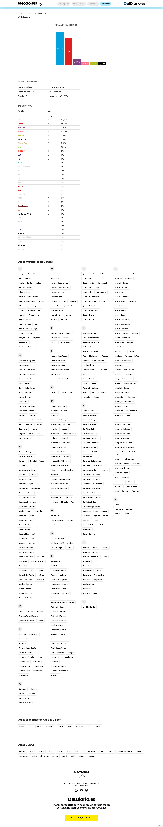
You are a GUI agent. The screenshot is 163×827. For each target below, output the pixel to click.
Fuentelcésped (24, 666)
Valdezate (118, 278)
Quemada (86, 274)
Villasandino (129, 459)
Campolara (23, 465)
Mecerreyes (55, 434)
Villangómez (119, 420)
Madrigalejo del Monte (59, 411)
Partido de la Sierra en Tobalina (62, 602)
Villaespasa (119, 365)
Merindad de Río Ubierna (60, 452)
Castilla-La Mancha (88, 751)
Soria (70, 726)
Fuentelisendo (38, 666)
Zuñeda (126, 514)
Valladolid (79, 726)
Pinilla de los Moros (58, 648)
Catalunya (101, 751)
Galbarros (22, 689)
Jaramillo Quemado (58, 361)
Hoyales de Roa (68, 306)
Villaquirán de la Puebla (123, 443)
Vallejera (135, 333)
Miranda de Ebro (67, 470)
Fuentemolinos (24, 671)
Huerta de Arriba (57, 310)
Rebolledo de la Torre (91, 342)
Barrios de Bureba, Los (27, 388)
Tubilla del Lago (88, 589)
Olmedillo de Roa (57, 538)
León (30, 726)
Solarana (86, 520)
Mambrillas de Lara (58, 424)
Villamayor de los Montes (124, 402)
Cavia (33, 538)
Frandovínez (33, 634)
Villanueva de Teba (122, 438)
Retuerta (86, 361)
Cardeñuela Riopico (26, 493)
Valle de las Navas (121, 288)
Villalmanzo (131, 397)
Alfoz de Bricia (24, 292)
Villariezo (118, 459)
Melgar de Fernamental (59, 438)
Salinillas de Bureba (90, 424)
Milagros (54, 470)
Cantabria (60, 751)
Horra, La (73, 301)
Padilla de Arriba (57, 566)
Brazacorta (23, 429)
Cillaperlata (23, 561)
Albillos (38, 283)
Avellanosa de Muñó (26, 347)
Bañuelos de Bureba (26, 411)
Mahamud (54, 415)
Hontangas (55, 278)
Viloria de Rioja (131, 486)
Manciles (54, 429)
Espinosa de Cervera (35, 611)
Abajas (21, 274)
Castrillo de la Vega (26, 520)
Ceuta (111, 751)
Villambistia (119, 411)
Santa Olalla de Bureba (91, 493)
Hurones (54, 319)
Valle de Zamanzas (122, 333)
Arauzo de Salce (25, 319)
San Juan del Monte (90, 434)
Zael (117, 505)
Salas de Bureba (89, 411)
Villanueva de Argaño (122, 424)
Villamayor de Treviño (123, 406)
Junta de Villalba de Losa (60, 370)
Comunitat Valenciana (125, 751)
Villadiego (118, 356)
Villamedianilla (131, 411)
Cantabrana (23, 475)
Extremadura (23, 756)
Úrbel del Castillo (89, 607)
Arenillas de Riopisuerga (28, 329)
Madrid (64, 756)
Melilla (73, 756)
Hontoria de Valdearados (60, 288)
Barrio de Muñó (25, 383)
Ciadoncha (40, 557)
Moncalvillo (55, 493)
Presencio (54, 662)
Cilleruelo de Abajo (37, 561)
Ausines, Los (23, 342)
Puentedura (55, 675)
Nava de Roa (56, 516)
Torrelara (99, 570)
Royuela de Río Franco (91, 388)
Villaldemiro (119, 397)
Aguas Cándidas (25, 278)
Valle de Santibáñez (122, 306)
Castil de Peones (25, 511)
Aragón (32, 751)
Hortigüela (55, 306)
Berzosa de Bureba (26, 424)
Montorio (54, 502)
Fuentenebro (38, 671)
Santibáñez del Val (89, 502)
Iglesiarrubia (55, 338)
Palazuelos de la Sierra (59, 584)
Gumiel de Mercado (26, 703)
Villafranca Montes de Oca (124, 370)
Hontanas (72, 274)
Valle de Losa (119, 292)
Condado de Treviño (26, 575)
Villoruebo (118, 486)
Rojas (94, 383)
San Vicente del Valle (90, 452)
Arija (22, 333)
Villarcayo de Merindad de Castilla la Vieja (127, 453)
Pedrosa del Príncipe (58, 616)
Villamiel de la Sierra (122, 415)
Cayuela (22, 543)
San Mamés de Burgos (91, 438)
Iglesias (66, 338)
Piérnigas (70, 653)
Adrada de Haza (34, 274)
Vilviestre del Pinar (121, 491)
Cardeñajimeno (36, 488)
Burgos (39, 434)
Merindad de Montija (58, 447)
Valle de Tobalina (121, 315)
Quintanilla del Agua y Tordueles (94, 301)
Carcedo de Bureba (26, 479)
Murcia (81, 756)
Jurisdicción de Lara (58, 374)
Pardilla (53, 598)
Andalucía (22, 751)
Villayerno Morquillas (122, 477)
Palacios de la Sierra (58, 575)
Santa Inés (104, 470)
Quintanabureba (88, 278)
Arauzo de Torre (25, 324)
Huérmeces (65, 319)
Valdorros (128, 278)
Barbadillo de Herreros (27, 370)
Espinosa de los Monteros (28, 616)
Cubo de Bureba (25, 589)
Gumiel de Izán (24, 698)
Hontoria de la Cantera (59, 283)
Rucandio (86, 397)
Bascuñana (23, 402)
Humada (68, 315)
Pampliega (55, 593)
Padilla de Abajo (57, 561)
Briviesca (34, 429)
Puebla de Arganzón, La (59, 671)
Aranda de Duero (34, 310)
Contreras (41, 575)
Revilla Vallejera (88, 365)
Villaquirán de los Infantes (124, 447)
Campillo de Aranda (37, 461)
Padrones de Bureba (58, 570)
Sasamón (86, 516)
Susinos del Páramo (90, 534)
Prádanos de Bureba (58, 666)
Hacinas (54, 274)
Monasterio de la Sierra (59, 484)
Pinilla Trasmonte (57, 653)
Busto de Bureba (25, 438)
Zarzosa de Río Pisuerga (124, 509)
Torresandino (99, 575)
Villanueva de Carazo (122, 429)
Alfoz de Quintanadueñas (28, 297)
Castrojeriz (23, 538)
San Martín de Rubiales (91, 443)
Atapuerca (36, 338)
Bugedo (22, 434)
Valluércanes (119, 342)
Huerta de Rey (56, 315)
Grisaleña (31, 694)
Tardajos (96, 548)
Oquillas (70, 543)
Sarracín (104, 511)
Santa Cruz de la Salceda (92, 461)
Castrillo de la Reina (26, 516)
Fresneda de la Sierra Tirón (29, 639)
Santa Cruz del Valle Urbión (92, 465)
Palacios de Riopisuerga (60, 580)
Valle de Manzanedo (122, 297)
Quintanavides (88, 292)
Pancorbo (65, 593)
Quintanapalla (103, 283)
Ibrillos (68, 333)
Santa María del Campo (91, 475)
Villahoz (118, 383)
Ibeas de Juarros (57, 333)
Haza (63, 274)
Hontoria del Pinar (57, 292)
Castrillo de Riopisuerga (27, 525)
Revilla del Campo (99, 361)
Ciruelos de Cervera (26, 570)
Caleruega (22, 461)
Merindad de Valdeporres (60, 461)
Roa (85, 383)
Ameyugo (33, 306)
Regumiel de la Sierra (91, 356)
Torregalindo (87, 570)
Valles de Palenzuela (122, 338)
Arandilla (22, 315)
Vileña (132, 351)
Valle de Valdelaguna (122, 324)
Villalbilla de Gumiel (122, 392)
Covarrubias (40, 580)
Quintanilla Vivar (89, 315)
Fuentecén (36, 662)
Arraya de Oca (24, 338)
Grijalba (22, 694)
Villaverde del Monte (122, 468)
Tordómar (86, 561)
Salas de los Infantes (90, 415)
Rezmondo (87, 374)
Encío (22, 611)
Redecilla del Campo (90, 351)
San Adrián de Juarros (90, 429)
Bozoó (39, 424)
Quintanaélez (101, 292)
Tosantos (86, 580)
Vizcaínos (135, 491)
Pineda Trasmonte (57, 639)
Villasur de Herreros (122, 464)
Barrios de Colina (25, 392)
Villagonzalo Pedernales (123, 379)
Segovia (61, 726)
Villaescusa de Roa (132, 356)
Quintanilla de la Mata (91, 297)
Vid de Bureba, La (121, 347)
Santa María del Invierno (91, 479)
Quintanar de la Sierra (91, 288)
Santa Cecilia (87, 456)
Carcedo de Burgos (26, 484)
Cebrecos (31, 543)
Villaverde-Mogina (121, 473)
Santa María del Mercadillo (92, 484)
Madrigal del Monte (58, 406)
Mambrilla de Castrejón (59, 420)
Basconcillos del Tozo (27, 397)
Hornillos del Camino (58, 301)
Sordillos (96, 520)
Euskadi (139, 751)
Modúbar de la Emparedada (61, 479)
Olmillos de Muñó (57, 543)
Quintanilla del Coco (90, 306)
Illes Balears (44, 756)
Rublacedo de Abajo (99, 392)
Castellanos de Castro (27, 507)
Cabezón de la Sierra (27, 456)
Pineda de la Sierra (58, 634)
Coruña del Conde (25, 580)
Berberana (23, 420)
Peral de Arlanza (57, 625)
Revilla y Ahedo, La (90, 370)
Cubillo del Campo (25, 584)
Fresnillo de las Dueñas (27, 648)
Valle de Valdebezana (122, 319)
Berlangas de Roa (36, 420)
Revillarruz (104, 370)
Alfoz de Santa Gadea (27, 301)
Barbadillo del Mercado (27, 374)
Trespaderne (97, 580)
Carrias (39, 493)
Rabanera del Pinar (90, 333)
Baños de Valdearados (27, 406)
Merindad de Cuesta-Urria (60, 443)
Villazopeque (119, 482)
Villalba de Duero (130, 383)
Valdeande (131, 274)
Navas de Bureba (57, 520)
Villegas (130, 482)
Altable (41, 301)
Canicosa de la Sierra (27, 470)
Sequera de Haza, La (100, 516)
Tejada (105, 548)
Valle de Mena (120, 301)
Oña (69, 548)
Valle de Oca (133, 301)
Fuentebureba (24, 662)
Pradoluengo (70, 657)
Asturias (41, 751)
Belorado (33, 415)
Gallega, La (33, 689)
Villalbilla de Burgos (122, 388)
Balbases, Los (24, 365)
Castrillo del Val (24, 529)
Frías (40, 657)
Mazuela (64, 429)
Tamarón (86, 548)
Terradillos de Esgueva (91, 552)
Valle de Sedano (120, 310)
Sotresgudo (87, 529)
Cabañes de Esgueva (26, 452)
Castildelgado (39, 511)
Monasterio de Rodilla (59, 488)
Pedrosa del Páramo (58, 621)
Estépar (40, 621)
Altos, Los (22, 306)
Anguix (21, 310)
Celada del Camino (26, 548)
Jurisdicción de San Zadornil (61, 379)
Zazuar (117, 514)
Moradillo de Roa (67, 502)
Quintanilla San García (90, 310)
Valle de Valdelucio (121, 329)
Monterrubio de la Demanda (61, 497)
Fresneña (22, 643)
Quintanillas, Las (88, 319)
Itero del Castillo (66, 342)
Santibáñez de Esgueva (91, 497)
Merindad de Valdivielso (59, 465)
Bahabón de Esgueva (27, 361)
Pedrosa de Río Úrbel (58, 611)
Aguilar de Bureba (25, 283)
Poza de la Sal (56, 657)
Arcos (37, 324)
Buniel (31, 434)
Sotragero (103, 525)
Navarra (91, 756)
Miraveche (55, 475)
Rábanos (96, 397)
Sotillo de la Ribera (90, 525)
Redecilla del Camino (90, 347)
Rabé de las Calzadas (91, 338)
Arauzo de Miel (34, 315)
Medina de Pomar (69, 434)
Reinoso (105, 356)
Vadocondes (119, 274)
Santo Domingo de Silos (91, 507)
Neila (54, 525)
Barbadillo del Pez (25, 379)
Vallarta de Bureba (121, 283)
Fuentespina (23, 675)
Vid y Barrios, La (120, 351)
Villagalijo (128, 374)
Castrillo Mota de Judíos (27, 534)
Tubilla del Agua (89, 584)
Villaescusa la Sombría (123, 361)
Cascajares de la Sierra (27, 502)
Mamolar (71, 424)
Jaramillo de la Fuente (59, 356)
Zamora (89, 726)
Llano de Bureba (66, 392)
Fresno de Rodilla (25, 653)
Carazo (33, 475)
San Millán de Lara (89, 447)
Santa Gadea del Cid (90, 470)
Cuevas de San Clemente (28, 598)
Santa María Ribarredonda (92, 488)
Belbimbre (22, 415)
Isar (53, 342)
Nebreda (70, 520)
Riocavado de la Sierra (91, 379)
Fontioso (22, 634)
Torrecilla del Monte (90, 566)
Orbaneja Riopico (57, 548)
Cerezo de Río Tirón (26, 552)
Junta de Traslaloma (58, 365)
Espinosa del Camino (26, 621)
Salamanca (50, 726)
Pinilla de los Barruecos (59, 643)
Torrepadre (87, 575)
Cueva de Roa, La (25, 593)
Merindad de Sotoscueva (60, 456)
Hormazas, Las (56, 297)
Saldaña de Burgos (90, 420)
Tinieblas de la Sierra (90, 557)
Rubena (85, 392)
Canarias (51, 751)
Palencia (40, 726)
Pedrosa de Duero (57, 607)
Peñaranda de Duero (58, 630)
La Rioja (55, 756)
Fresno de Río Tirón (26, 657)
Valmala (130, 342)
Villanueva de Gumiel (122, 434)
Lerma (54, 392)
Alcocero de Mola (25, 288)
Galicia (34, 756)
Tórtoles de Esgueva (90, 593)
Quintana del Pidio (100, 274)
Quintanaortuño (88, 283)
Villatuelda (136, 464)
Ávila (98, 726)
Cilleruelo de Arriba (26, 566)
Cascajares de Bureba (27, 497)
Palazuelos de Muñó (58, 589)
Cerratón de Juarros (26, 557)
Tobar (104, 557)
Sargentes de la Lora (90, 511)
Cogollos (40, 570)
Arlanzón (31, 333)
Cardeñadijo (23, 488)
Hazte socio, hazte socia (81, 817)
